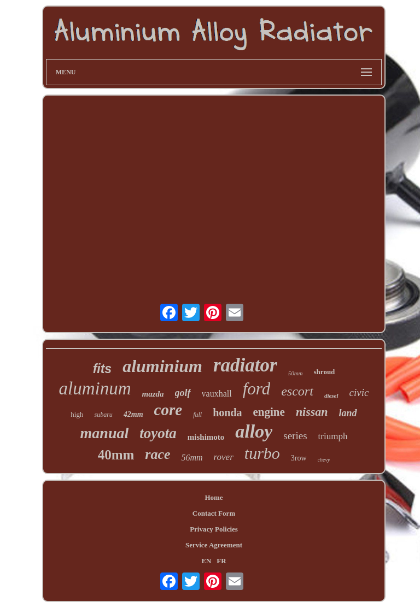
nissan (312, 411)
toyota (158, 433)
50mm (295, 373)
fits (102, 369)
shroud (324, 372)
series (295, 435)
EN (206, 561)
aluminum (95, 388)
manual (104, 432)
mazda (153, 393)
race (157, 454)
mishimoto (206, 437)
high (77, 414)
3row (299, 458)
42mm (133, 414)
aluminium (162, 366)
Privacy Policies (214, 529)
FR (221, 561)
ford (257, 388)
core (168, 409)
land (348, 413)
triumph (333, 436)
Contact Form (213, 513)
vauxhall (217, 393)
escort (297, 391)
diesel (331, 395)
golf (183, 392)
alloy (253, 431)
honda (227, 412)
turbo (262, 453)
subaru (103, 414)
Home (214, 497)
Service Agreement (213, 545)
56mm (191, 457)
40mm (116, 454)
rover (224, 457)
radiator (245, 365)
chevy (324, 460)
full (197, 414)
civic (359, 392)
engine (269, 411)
